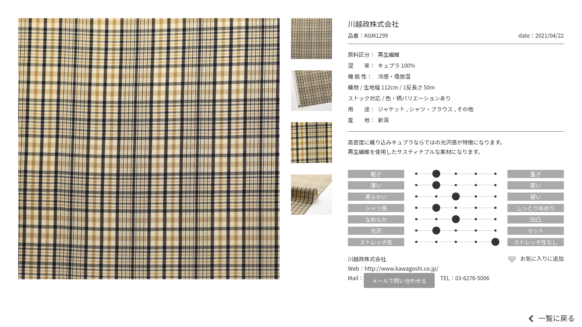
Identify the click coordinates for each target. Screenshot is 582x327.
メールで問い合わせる (399, 280)
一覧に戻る (556, 318)
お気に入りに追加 (542, 258)
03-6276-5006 (472, 278)
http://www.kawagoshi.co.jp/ (401, 268)
